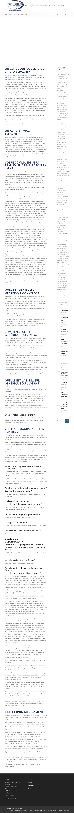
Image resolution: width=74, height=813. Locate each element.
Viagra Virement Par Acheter (64, 351)
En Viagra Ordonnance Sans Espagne (64, 331)
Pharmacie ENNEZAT (63, 298)
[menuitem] (8, 5)
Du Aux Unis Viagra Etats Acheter (64, 384)
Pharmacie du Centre (63, 256)
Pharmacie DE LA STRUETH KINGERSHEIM (62, 80)
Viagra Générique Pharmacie (64, 341)
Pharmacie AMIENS (62, 138)
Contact (30, 788)
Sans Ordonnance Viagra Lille (64, 394)
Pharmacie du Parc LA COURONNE (62, 215)
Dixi (21, 808)
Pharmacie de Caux (62, 126)
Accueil (30, 783)
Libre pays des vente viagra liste (16, 14)
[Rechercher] (67, 5)
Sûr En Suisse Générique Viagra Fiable (64, 373)
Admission (31, 786)
